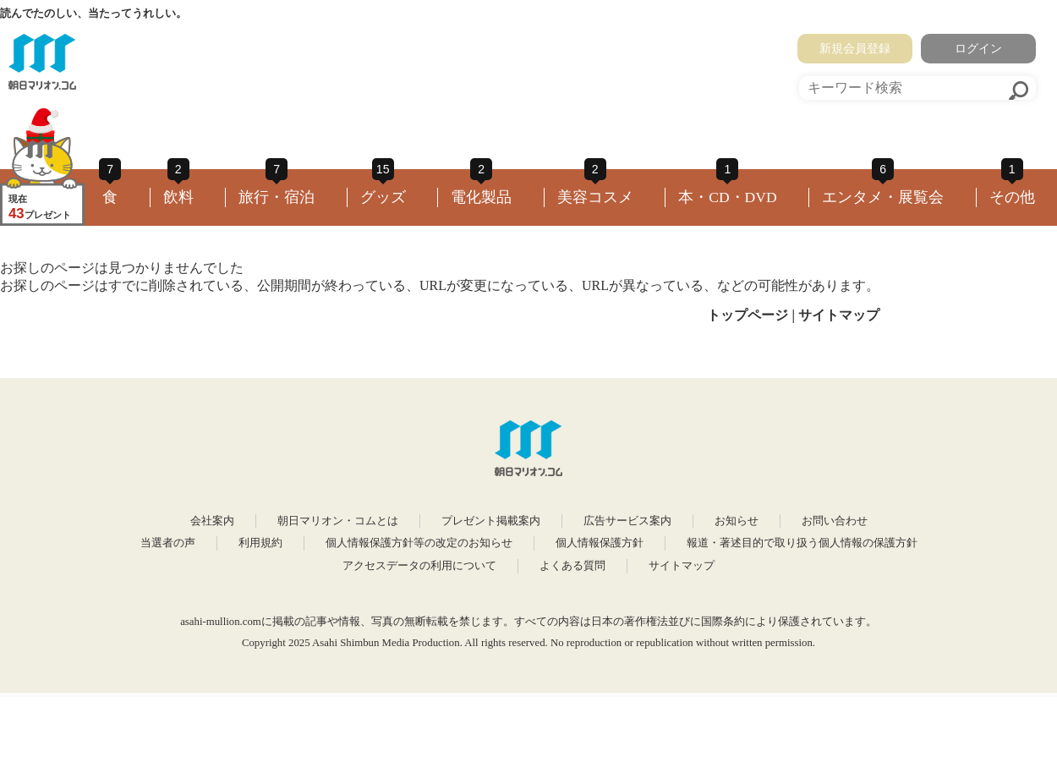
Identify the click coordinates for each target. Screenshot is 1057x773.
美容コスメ (595, 197)
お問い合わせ (835, 521)
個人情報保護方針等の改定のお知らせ (419, 543)
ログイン (978, 48)
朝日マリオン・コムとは (337, 521)
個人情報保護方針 (600, 543)
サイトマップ (838, 315)
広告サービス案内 (627, 521)
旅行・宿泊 (276, 197)
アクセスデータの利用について (419, 566)
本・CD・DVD (727, 197)
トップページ (747, 315)
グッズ (383, 197)
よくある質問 (572, 566)
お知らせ (737, 521)
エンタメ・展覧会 (883, 197)
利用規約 (260, 543)
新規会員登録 (854, 48)
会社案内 (212, 521)
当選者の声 (167, 543)
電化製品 (481, 197)
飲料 (178, 197)
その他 (1012, 197)
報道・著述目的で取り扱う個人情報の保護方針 (802, 543)
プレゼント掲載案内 (490, 521)
